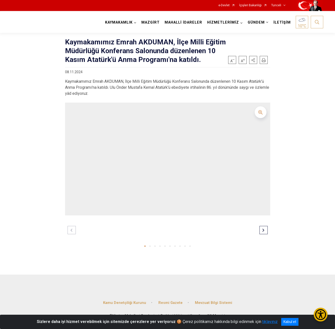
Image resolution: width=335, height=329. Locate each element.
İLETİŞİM (282, 22)
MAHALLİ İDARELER (183, 22)
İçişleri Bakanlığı (250, 5)
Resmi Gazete (170, 303)
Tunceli (276, 5)
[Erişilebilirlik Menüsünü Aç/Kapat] (320, 314)
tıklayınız (270, 321)
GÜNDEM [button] (256, 22)
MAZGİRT (150, 22)
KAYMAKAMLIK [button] (119, 22)
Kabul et (289, 322)
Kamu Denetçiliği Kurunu (124, 303)
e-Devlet (224, 5)
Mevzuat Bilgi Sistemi (213, 303)
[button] (253, 60)
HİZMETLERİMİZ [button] (223, 22)
